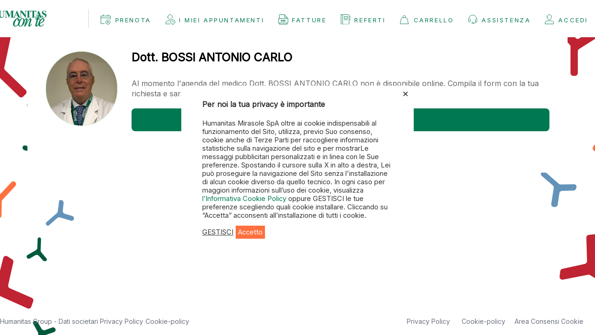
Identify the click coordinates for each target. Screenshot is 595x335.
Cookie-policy (167, 321)
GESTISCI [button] (217, 232)
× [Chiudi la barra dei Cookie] (405, 93)
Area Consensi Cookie (549, 321)
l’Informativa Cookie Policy (245, 198)
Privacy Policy (121, 321)
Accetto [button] (250, 232)
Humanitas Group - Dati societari (50, 321)
